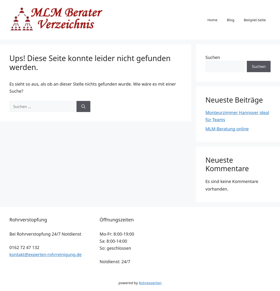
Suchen (212, 57)
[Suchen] (83, 106)
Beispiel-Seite (255, 19)
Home (212, 19)
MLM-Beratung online (227, 129)
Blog (230, 19)
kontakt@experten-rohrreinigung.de (45, 254)
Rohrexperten (150, 282)
